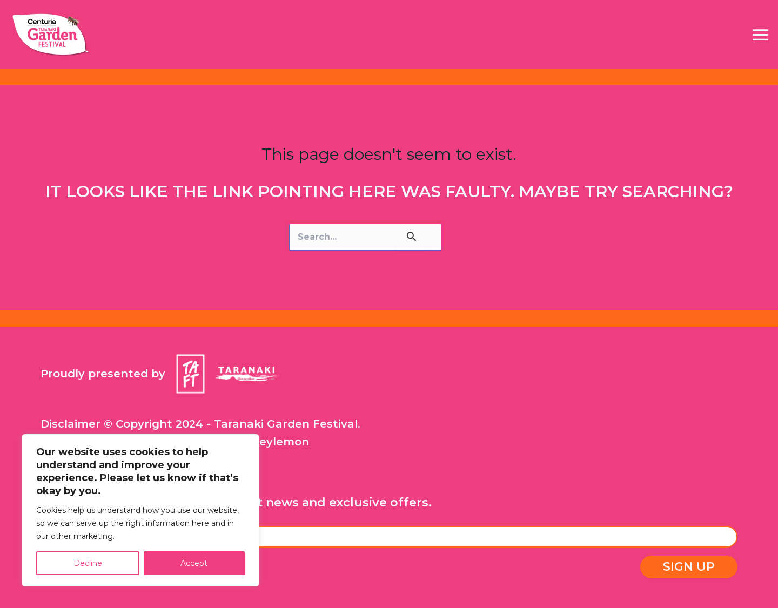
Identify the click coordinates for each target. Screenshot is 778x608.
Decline (87, 563)
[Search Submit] (411, 237)
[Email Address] (389, 537)
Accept (193, 563)
